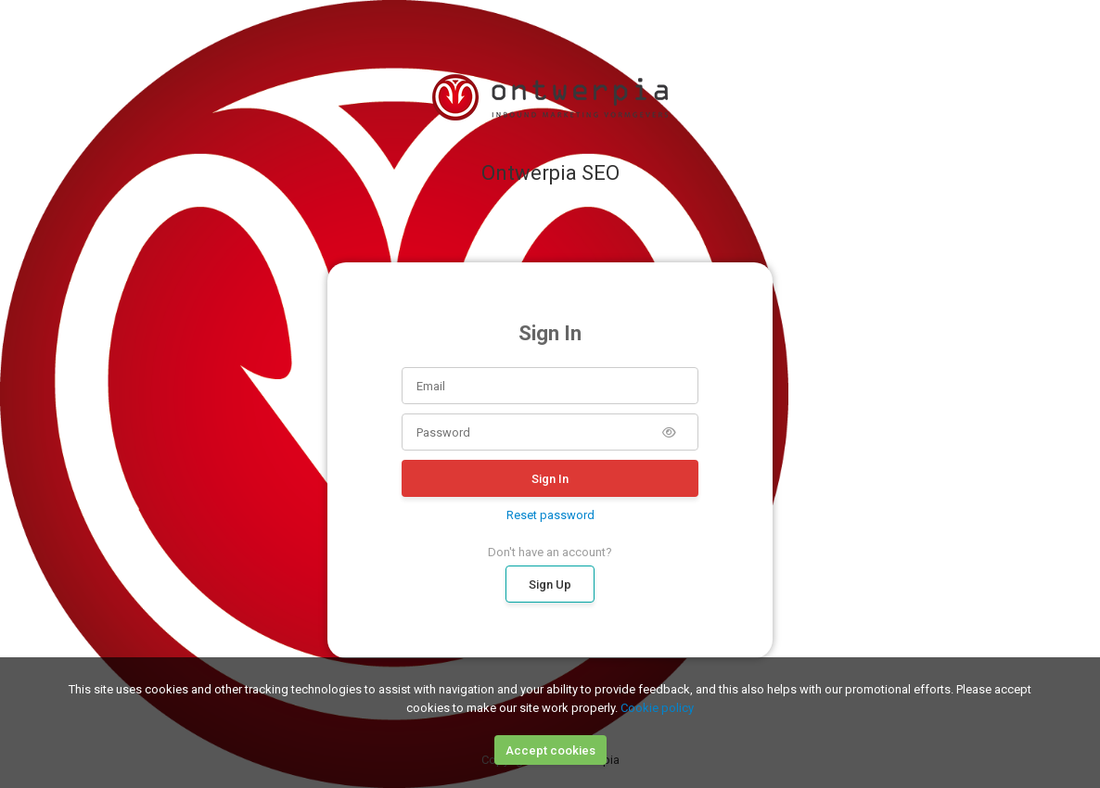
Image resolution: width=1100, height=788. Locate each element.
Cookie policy (657, 708)
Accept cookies (550, 750)
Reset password (550, 515)
